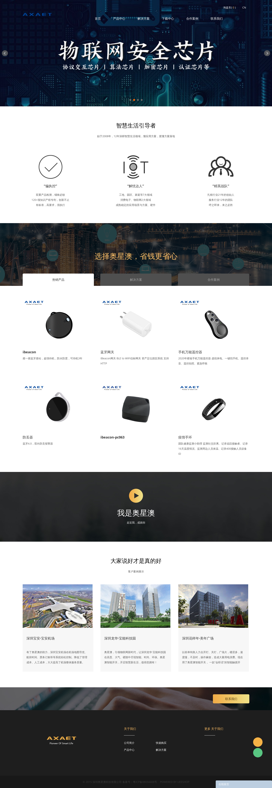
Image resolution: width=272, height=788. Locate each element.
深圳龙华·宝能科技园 (120, 638)
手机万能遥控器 (190, 352)
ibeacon (29, 352)
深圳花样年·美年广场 (198, 638)
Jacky (258, 742)
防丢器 (28, 437)
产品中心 (119, 18)
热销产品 (58, 280)
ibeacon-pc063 (112, 437)
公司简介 (129, 743)
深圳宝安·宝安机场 (40, 638)
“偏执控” (50, 186)
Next (267, 53)
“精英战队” (220, 186)
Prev (5, 53)
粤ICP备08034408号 (145, 782)
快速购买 (161, 743)
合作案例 (192, 18)
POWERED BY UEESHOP (174, 782)
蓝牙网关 (107, 352)
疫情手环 (185, 437)
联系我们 (217, 18)
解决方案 (144, 18)
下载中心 (168, 18)
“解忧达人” (135, 186)
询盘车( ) (229, 7)
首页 (98, 18)
